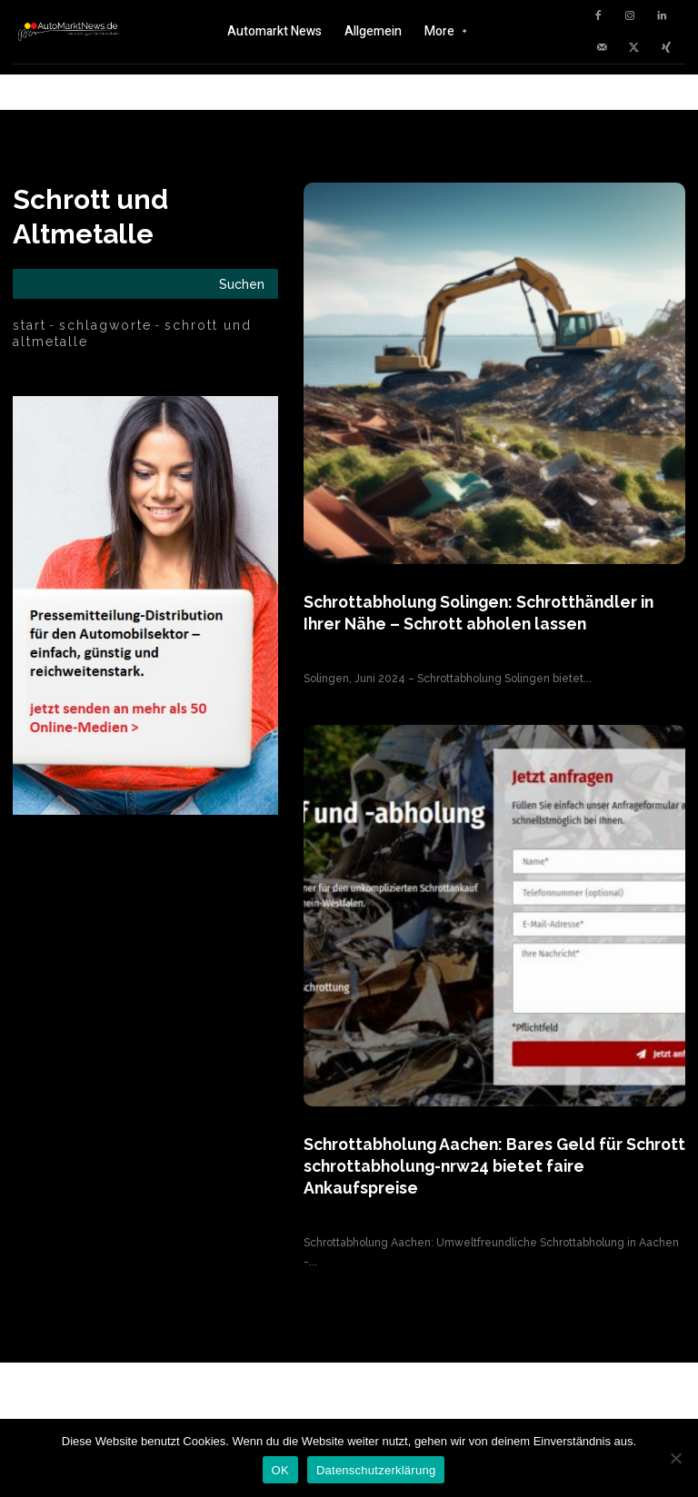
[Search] (241, 284)
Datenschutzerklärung (375, 1470)
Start (29, 325)
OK (280, 1470)
